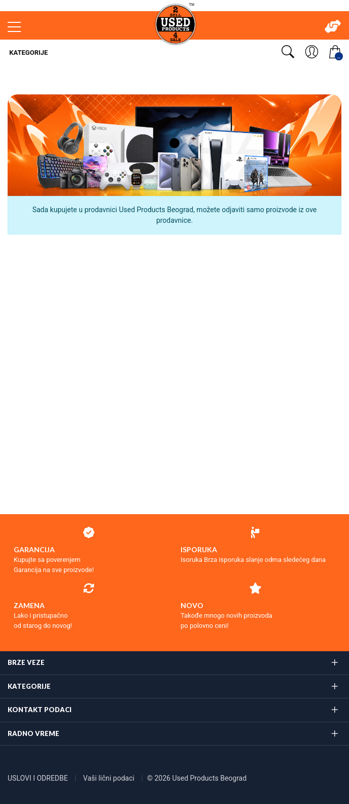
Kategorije (28, 52)
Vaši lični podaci (109, 778)
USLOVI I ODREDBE (38, 778)
